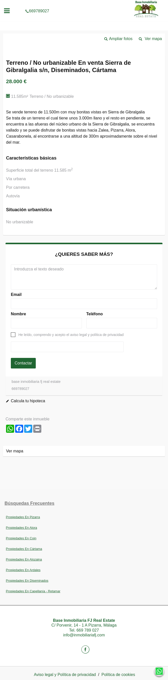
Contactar (23, 363)
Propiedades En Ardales (23, 570)
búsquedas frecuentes (29, 503)
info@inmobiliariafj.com (84, 635)
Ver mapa (153, 39)
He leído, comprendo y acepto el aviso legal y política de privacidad (71, 335)
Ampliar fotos (120, 39)
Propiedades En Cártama (24, 549)
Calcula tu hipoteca (28, 401)
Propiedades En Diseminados (27, 580)
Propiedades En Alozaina (24, 559)
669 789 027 (88, 630)
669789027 (84, 3)
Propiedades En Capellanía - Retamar (33, 591)
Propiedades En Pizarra (23, 517)
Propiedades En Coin (21, 538)
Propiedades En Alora (21, 528)
